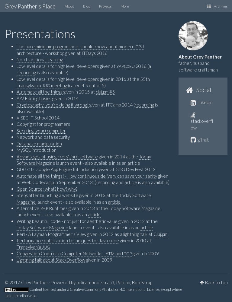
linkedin (202, 102)
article (133, 163)
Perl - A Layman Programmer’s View (51, 234)
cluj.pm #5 (105, 91)
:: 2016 (131, 66)
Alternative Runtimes (42, 208)
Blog (86, 6)
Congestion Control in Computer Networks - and (74, 253)
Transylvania (33, 247)
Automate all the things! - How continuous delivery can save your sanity (87, 176)
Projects (105, 6)
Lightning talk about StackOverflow (51, 259)
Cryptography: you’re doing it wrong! (53, 104)
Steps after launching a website (47, 195)
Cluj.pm (160, 234)
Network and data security (43, 137)
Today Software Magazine (134, 208)
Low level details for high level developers (58, 66)
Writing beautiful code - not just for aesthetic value (67, 221)
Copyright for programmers (43, 124)
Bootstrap (142, 282)
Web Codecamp (38, 182)
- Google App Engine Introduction (57, 169)
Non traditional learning (40, 59)
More (125, 6)
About (69, 6)
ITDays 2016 (95, 53)
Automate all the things (40, 91)
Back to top (216, 282)
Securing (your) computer (41, 130)
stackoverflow (202, 121)
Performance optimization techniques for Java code (68, 240)
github (200, 139)
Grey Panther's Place (30, 6)
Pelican (123, 282)
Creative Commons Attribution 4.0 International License (114, 289)
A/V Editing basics (34, 98)
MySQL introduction (36, 150)
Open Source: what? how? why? (47, 189)
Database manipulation (39, 143)
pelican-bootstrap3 (95, 282)
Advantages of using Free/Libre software (57, 156)
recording (144, 104)
